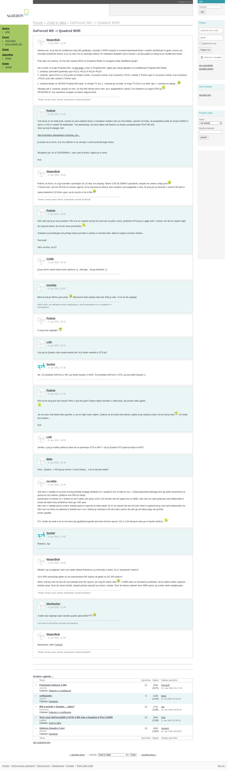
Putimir (51, 110)
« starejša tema (77, 755)
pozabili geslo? (206, 69)
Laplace (42, 720)
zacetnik (43, 688)
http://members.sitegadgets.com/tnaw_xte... (58, 135)
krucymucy (44, 709)
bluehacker (53, 603)
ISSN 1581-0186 (85, 766)
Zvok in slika (55, 723)
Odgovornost (43, 766)
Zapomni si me (207, 43)
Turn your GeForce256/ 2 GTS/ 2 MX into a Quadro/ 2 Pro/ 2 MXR (76, 717)
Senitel (50, 364)
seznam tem (205, 95)
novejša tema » (148, 755)
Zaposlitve (7, 55)
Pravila (5, 766)
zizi (162, 707)
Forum (5, 37)
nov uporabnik (206, 65)
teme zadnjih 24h (13, 44)
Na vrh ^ (222, 766)
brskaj (8, 58)
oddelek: (108, 755)
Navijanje (53, 701)
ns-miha (51, 481)
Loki (49, 342)
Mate (49, 459)
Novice (5, 28)
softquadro (45, 695)
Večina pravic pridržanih (23, 766)
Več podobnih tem (42, 742)
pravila (8, 67)
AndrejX (165, 728)
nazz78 (42, 699)
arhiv (7, 32)
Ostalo (5, 63)
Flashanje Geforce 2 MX (53, 685)
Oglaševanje (58, 766)
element (42, 731)
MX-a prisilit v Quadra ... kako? (56, 706)
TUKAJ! (59, 645)
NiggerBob (53, 39)
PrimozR (165, 685)
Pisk (163, 717)
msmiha (51, 285)
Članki (5, 49)
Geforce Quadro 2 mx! (52, 728)
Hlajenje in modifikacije (60, 691)
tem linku (79, 68)
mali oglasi (10, 41)
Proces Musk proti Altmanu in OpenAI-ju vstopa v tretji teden (73, 2)
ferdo (163, 696)
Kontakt (70, 766)
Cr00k (50, 258)
